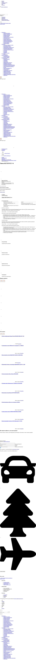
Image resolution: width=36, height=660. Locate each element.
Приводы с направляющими (8, 95)
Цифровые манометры (7, 71)
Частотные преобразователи (8, 110)
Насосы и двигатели (5, 19)
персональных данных (15, 449)
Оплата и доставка (4, 195)
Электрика (4, 44)
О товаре (3, 194)
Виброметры (5, 75)
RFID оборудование (6, 114)
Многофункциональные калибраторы (9, 126)
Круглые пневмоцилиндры (7, 103)
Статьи (5, 597)
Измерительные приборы (5, 20)
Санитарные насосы (7, 56)
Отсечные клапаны (6, 36)
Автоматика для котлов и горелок (8, 49)
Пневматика (3, 17)
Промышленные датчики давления (9, 47)
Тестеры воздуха (6, 69)
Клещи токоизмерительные (8, 68)
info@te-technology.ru (6, 155)
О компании (3, 3)
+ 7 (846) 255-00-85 (3, 23)
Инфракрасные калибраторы (8, 62)
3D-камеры (5, 52)
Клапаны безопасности (7, 38)
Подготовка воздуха (6, 99)
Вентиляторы (6, 54)
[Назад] (1, 281)
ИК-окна (5, 67)
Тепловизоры (5, 60)
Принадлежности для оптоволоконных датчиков (9, 160)
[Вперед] (4, 281)
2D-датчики (5, 50)
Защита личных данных (7, 584)
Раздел (1, 15)
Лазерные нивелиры (7, 59)
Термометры (5, 122)
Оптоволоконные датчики (7, 46)
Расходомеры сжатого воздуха (8, 48)
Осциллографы (6, 61)
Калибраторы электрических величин (9, 65)
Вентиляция (3, 18)
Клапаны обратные (6, 43)
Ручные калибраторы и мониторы (9, 66)
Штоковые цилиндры (7, 34)
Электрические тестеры (7, 134)
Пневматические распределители (8, 37)
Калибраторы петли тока (7, 63)
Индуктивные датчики (7, 107)
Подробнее (19, 343)
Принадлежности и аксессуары (6, 159)
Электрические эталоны (7, 73)
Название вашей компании (19, 446)
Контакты (3, 150)
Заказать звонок (8, 23)
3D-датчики (5, 51)
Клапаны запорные (6, 42)
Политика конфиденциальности (18, 598)
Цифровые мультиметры (7, 133)
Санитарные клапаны (7, 33)
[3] (0, 537)
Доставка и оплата (4, 2)
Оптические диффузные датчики (8, 106)
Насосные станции (6, 118)
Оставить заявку (2, 192)
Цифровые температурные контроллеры (9, 74)
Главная (3, 157)
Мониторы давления (7, 130)
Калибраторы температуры (8, 64)
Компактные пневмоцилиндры (8, 41)
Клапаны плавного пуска (7, 39)
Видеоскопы (5, 58)
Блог (2, 4)
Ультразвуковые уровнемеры (8, 70)
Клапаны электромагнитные (8, 40)
